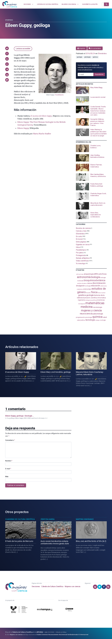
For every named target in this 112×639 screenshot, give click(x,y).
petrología (87, 57)
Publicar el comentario (15, 485)
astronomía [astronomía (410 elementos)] (84, 277)
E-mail (8, 469)
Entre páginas (81, 242)
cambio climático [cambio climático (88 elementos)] (82, 283)
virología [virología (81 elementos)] (97, 320)
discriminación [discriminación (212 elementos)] (99, 283)
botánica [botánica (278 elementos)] (100, 280)
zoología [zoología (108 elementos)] (103, 320)
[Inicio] (9, 4)
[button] (7, 48)
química (95, 57)
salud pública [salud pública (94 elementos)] (81, 320)
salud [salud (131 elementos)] (105, 317)
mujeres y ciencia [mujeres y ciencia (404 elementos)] (91, 310)
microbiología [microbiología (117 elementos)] (97, 307)
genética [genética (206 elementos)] (82, 295)
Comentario (10, 440)
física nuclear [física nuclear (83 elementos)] (101, 292)
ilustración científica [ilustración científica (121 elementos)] (90, 298)
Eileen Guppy (23, 128)
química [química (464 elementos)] (97, 316)
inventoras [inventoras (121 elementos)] (101, 300)
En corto (79, 236)
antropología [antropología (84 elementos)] (80, 274)
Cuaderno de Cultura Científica (20, 519)
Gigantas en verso (83, 244)
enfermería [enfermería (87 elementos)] (104, 286)
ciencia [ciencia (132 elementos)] (89, 283)
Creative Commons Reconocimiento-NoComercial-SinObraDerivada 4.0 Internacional (62, 634)
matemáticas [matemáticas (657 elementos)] (94, 303)
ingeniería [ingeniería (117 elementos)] (81, 300)
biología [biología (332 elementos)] (95, 277)
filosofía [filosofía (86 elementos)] (88, 292)
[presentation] (91, 90)
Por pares (79, 253)
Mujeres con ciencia (72, 586)
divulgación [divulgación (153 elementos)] (80, 286)
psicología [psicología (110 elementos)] (88, 317)
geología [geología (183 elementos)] (90, 295)
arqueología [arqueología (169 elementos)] (89, 274)
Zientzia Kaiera (47, 519)
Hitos (78, 247)
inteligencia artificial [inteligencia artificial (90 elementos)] (91, 300)
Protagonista (81, 255)
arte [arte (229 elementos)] (96, 274)
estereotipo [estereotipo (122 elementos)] (87, 289)
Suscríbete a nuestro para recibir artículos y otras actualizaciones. (90, 67)
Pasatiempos (81, 250)
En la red (79, 239)
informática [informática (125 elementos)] (102, 298)
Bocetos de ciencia (83, 228)
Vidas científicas (82, 261)
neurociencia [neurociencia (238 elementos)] (86, 313)
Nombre (8, 461)
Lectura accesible (23, 49)
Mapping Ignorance (85, 519)
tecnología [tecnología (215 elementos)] (90, 320)
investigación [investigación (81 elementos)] (81, 303)
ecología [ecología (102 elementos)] (88, 286)
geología (79, 57)
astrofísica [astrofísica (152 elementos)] (102, 274)
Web (6, 476)
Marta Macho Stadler (42, 134)
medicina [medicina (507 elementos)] (86, 307)
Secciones (36, 586)
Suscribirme (99, 74)
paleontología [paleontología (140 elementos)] (98, 314)
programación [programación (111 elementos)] (80, 317)
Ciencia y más (81, 231)
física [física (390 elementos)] (94, 292)
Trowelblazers (59, 95)
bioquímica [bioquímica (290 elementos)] (90, 280)
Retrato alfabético (82, 258)
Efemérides (9, 20)
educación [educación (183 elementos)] (95, 285)
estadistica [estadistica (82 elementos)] (80, 289)
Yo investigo (80, 263)
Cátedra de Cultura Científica (52, 586)
